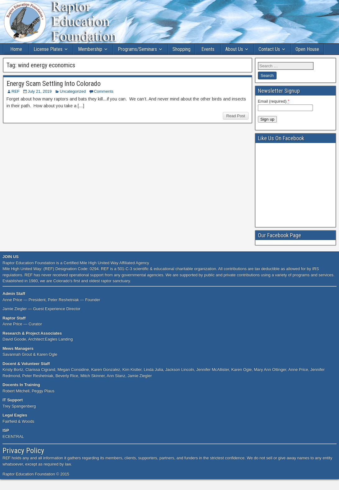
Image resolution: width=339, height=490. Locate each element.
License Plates (48, 49)
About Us (234, 49)
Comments (103, 91)
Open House (307, 49)
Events (207, 49)
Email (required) (274, 101)
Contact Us (269, 49)
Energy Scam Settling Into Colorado (54, 83)
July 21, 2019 (40, 91)
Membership (90, 49)
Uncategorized (73, 91)
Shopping (181, 49)
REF (15, 91)
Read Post (235, 116)
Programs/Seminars (137, 49)
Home (16, 49)
